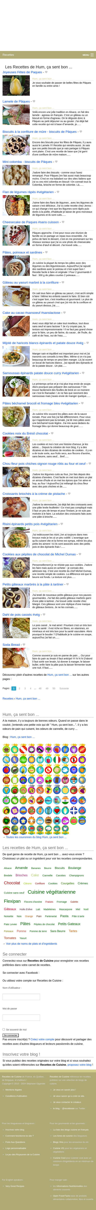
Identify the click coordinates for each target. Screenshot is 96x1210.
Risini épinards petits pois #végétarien (30, 524)
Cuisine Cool (59, 1158)
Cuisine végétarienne (52, 892)
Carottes (61, 875)
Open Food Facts (61, 1196)
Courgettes (67, 883)
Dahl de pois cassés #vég (21, 614)
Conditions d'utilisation (16, 1096)
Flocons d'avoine (33, 901)
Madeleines (49, 909)
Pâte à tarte (78, 916)
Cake (35, 875)
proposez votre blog (80, 1064)
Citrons (27, 883)
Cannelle (47, 875)
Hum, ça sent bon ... (43, 78)
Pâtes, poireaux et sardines (22, 252)
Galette (74, 901)
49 (47, 688)
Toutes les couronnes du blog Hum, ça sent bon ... (36, 837)
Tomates (10, 938)
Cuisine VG (58, 1148)
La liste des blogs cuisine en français (71, 1129)
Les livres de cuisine (63, 1136)
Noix (19, 916)
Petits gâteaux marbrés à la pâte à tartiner (33, 584)
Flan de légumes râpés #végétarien (28, 192)
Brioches (22, 875)
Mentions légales (13, 1089)
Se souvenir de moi (16, 1029)
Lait (38, 909)
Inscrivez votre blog (14, 1129)
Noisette (8, 916)
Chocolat (12, 883)
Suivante (64, 688)
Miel (78, 909)
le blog (56, 1108)
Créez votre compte (42, 1039)
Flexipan (12, 901)
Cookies (52, 883)
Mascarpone (65, 909)
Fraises (49, 901)
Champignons (76, 875)
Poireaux (8, 931)
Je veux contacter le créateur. (67, 1102)
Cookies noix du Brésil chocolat (25, 433)
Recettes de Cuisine (12, 1076)
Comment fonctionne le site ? (19, 1136)
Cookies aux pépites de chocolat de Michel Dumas (39, 554)
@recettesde (68, 1108)
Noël (86, 909)
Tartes (73, 931)
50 (54, 688)
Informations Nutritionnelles (70, 1186)
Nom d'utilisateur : (12, 987)
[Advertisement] (48, 25)
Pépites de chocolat (44, 924)
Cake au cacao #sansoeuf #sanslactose (31, 312)
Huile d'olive (26, 909)
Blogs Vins (58, 1142)
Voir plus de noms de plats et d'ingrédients (31, 943)
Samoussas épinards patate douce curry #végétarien (41, 373)
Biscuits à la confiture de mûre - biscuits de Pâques (40, 131)
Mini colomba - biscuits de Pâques (27, 162)
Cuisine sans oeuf (14, 892)
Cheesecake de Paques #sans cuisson (31, 222)
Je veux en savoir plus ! (64, 1089)
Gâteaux (10, 909)
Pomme (21, 931)
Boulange (74, 868)
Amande (21, 868)
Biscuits (60, 868)
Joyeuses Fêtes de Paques (22, 72)
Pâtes (25, 924)
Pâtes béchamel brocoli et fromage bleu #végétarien (40, 403)
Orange (29, 916)
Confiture (40, 883)
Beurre (47, 868)
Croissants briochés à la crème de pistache (34, 494)
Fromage (62, 901)
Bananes (36, 868)
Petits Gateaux (69, 924)
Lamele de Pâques (16, 101)
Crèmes (83, 883)
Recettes (8, 54)
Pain (39, 916)
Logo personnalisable (15, 1148)
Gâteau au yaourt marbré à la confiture (31, 282)
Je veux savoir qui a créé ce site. (69, 1096)
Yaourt (23, 938)
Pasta (64, 916)
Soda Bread (11, 644)
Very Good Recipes (14, 1186)
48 (40, 688)
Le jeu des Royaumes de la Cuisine (22, 1154)
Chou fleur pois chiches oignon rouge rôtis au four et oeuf (44, 463)
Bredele (8, 875)
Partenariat (51, 916)
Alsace (8, 868)
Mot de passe (10, 1008)
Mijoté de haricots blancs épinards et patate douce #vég (43, 343)
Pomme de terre (38, 931)
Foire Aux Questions (15, 1142)
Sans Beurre (57, 931)
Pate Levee (10, 924)
